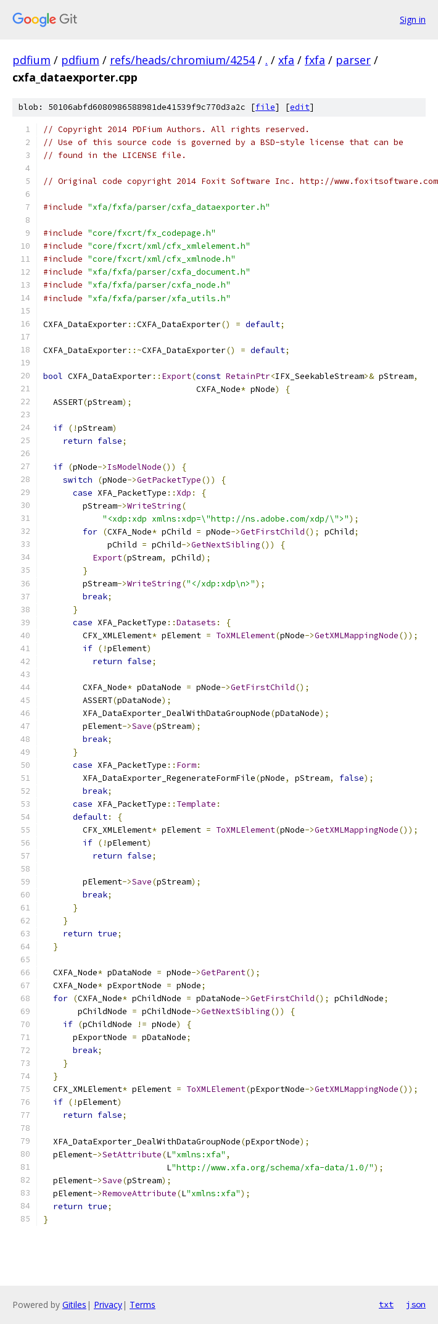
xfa (286, 59)
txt (386, 1304)
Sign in (413, 19)
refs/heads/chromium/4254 (182, 59)
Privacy (108, 1304)
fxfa (315, 59)
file (265, 107)
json (416, 1304)
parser (353, 59)
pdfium (31, 59)
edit (300, 107)
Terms (142, 1304)
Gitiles (74, 1304)
